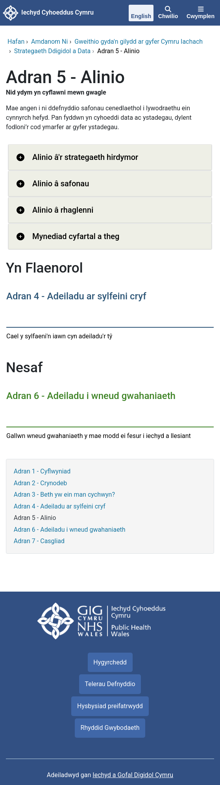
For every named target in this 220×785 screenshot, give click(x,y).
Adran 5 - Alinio (35, 517)
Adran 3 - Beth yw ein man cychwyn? (64, 494)
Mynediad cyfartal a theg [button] (75, 236)
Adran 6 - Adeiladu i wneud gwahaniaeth (70, 529)
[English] (141, 14)
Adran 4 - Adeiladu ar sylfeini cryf (59, 506)
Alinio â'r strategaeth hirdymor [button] (85, 157)
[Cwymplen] (200, 13)
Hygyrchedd (109, 662)
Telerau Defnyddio (110, 684)
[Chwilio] (168, 13)
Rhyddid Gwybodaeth (110, 727)
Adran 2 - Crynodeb (40, 483)
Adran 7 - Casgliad (39, 541)
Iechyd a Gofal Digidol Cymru (132, 775)
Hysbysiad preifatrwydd (110, 706)
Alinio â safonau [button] (60, 183)
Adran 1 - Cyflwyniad (42, 471)
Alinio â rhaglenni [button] (62, 210)
